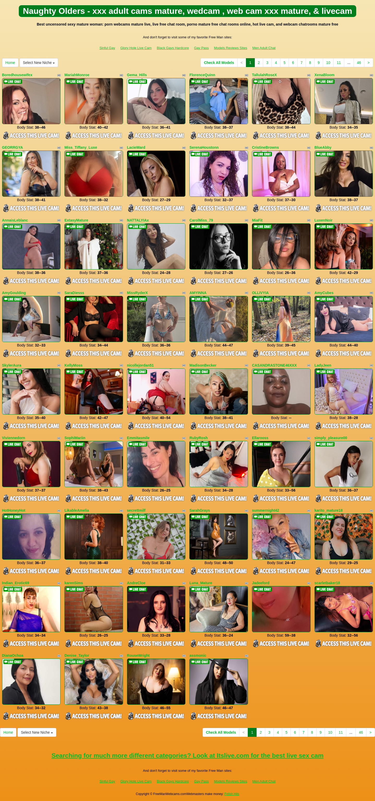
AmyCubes (324, 293)
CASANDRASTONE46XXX (274, 365)
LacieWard (136, 147)
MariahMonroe (76, 75)
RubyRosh (198, 438)
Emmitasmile (138, 438)
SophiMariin (74, 438)
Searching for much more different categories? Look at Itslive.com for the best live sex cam (188, 755)
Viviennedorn (13, 438)
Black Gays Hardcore (173, 48)
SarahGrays (199, 510)
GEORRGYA (12, 147)
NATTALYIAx (138, 220)
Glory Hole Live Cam (136, 48)
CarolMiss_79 (201, 220)
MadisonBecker (202, 365)
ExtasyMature (76, 220)
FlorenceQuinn (202, 75)
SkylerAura (11, 365)
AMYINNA (197, 293)
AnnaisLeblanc (15, 220)
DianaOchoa (12, 655)
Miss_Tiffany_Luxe (80, 147)
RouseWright (138, 655)
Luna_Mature (200, 583)
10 (328, 63)
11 (339, 63)
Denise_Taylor (76, 655)
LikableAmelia (76, 510)
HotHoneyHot (13, 510)
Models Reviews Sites (230, 48)
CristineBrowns (265, 147)
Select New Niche (39, 63)
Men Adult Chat (264, 48)
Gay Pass (201, 48)
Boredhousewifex (17, 75)
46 (359, 63)
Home (10, 63)
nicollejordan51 (140, 365)
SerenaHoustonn (204, 147)
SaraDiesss (74, 293)
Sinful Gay (107, 48)
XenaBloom (324, 75)
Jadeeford (260, 583)
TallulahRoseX (264, 75)
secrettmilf (136, 510)
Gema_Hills (137, 75)
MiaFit (257, 220)
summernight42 (265, 510)
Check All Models (219, 63)
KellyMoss (73, 365)
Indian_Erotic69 (15, 583)
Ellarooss (260, 438)
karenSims (73, 583)
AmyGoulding (14, 293)
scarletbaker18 (327, 583)
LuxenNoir (323, 220)
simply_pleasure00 (330, 438)
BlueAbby (322, 147)
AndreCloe (136, 583)
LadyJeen (322, 365)
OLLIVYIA (260, 293)
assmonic (197, 655)
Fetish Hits (232, 794)
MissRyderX (137, 293)
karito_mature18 (328, 510)
